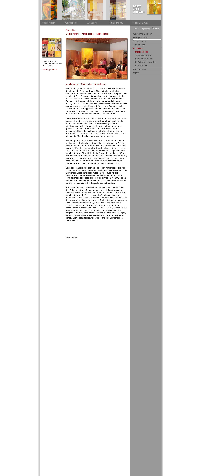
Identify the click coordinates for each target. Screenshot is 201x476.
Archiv (136, 73)
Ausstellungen (48, 23)
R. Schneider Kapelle (145, 62)
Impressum (145, 29)
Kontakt (156, 29)
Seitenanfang (72, 237)
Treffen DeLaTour (143, 55)
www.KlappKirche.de (49, 70)
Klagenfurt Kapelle (143, 59)
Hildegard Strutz (140, 23)
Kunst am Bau (116, 23)
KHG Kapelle (141, 65)
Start (135, 29)
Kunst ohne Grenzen (142, 34)
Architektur (92, 23)
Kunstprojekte (71, 23)
